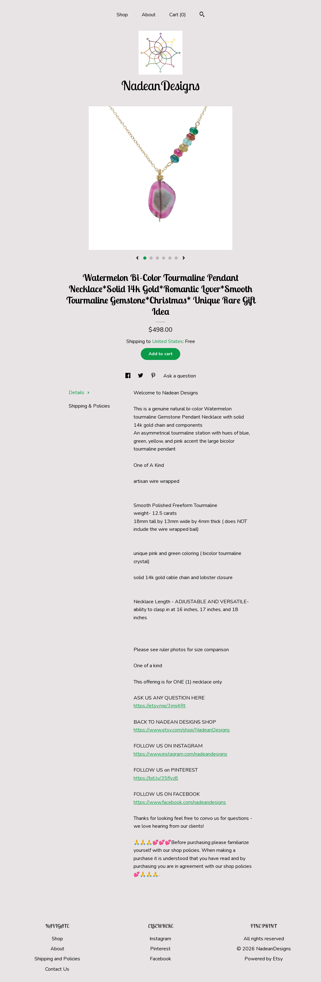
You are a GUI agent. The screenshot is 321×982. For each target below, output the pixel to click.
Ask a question (179, 375)
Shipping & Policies (89, 406)
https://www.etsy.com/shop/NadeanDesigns (182, 729)
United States (167, 341)
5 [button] (169, 258)
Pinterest (160, 948)
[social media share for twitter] (141, 375)
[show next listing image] (183, 258)
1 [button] (144, 258)
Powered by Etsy (264, 958)
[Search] (202, 15)
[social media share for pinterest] (154, 375)
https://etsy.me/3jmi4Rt (160, 705)
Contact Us (57, 969)
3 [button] (157, 258)
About (148, 14)
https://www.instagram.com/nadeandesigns (180, 754)
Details (79, 392)
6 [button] (176, 258)
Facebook (160, 958)
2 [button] (151, 258)
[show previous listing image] (137, 258)
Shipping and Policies (57, 958)
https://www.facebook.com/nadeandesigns (180, 802)
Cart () (177, 14)
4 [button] (163, 258)
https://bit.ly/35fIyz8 (156, 778)
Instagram (160, 938)
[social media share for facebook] (128, 375)
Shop (122, 14)
